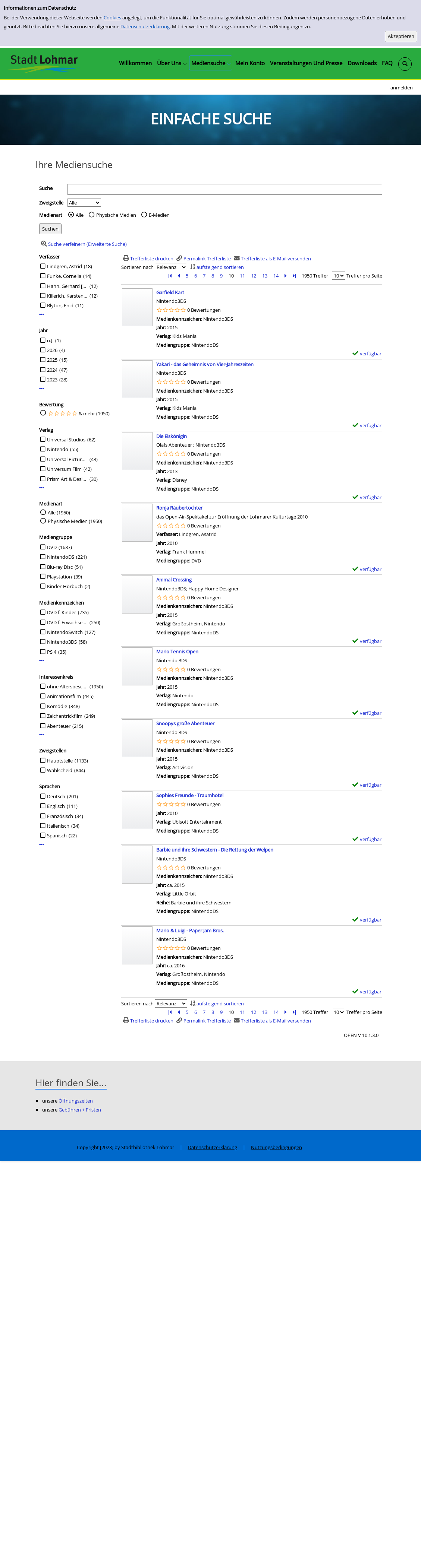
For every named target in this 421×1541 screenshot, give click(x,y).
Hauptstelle (60, 760)
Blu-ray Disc (60, 567)
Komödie (57, 706)
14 (276, 275)
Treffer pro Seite (364, 275)
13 (264, 275)
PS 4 (51, 652)
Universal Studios (66, 439)
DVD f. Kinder (61, 612)
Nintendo (57, 449)
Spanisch (57, 835)
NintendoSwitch (65, 632)
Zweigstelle (51, 202)
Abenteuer (58, 726)
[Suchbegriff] (224, 189)
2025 (52, 359)
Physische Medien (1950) (75, 521)
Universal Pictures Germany (67, 459)
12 (253, 275)
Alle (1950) (59, 512)
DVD (52, 547)
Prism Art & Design (67, 479)
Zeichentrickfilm (64, 716)
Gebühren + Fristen (80, 1109)
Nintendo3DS (62, 641)
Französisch (60, 816)
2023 (52, 379)
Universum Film (64, 469)
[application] (171, 63)
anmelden (401, 87)
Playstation (59, 576)
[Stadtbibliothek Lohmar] (43, 63)
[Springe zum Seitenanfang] (404, 1524)
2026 (52, 350)
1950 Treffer (315, 275)
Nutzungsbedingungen (276, 1147)
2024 (52, 370)
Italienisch (58, 825)
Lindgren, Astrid (64, 266)
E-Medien (159, 215)
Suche (46, 188)
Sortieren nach (137, 267)
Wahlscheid (59, 770)
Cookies (112, 17)
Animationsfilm (64, 696)
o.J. (50, 340)
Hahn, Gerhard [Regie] (67, 286)
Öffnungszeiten (76, 1100)
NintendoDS (60, 557)
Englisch (56, 806)
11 (242, 275)
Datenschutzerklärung (145, 26)
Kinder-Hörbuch (65, 586)
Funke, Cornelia (64, 276)
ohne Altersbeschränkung (67, 686)
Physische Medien (116, 215)
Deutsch (56, 796)
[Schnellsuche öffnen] (405, 64)
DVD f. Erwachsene (67, 622)
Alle (80, 215)
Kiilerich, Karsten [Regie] (67, 295)
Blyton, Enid (60, 305)
